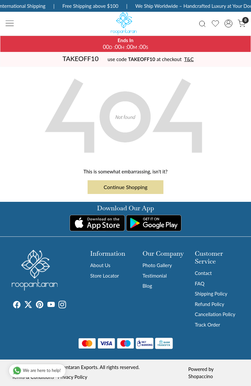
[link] (202, 23)
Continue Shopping (125, 187)
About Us (100, 265)
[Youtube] (51, 305)
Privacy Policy (72, 377)
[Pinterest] (40, 305)
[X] (28, 305)
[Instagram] (62, 305)
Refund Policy (209, 304)
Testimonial (154, 276)
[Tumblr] (70, 305)
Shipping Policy (211, 294)
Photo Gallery (157, 265)
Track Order (207, 325)
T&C (189, 59)
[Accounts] (228, 23)
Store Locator (104, 276)
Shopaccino (200, 376)
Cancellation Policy (215, 314)
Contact (203, 273)
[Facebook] (17, 305)
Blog (147, 286)
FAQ (200, 283)
